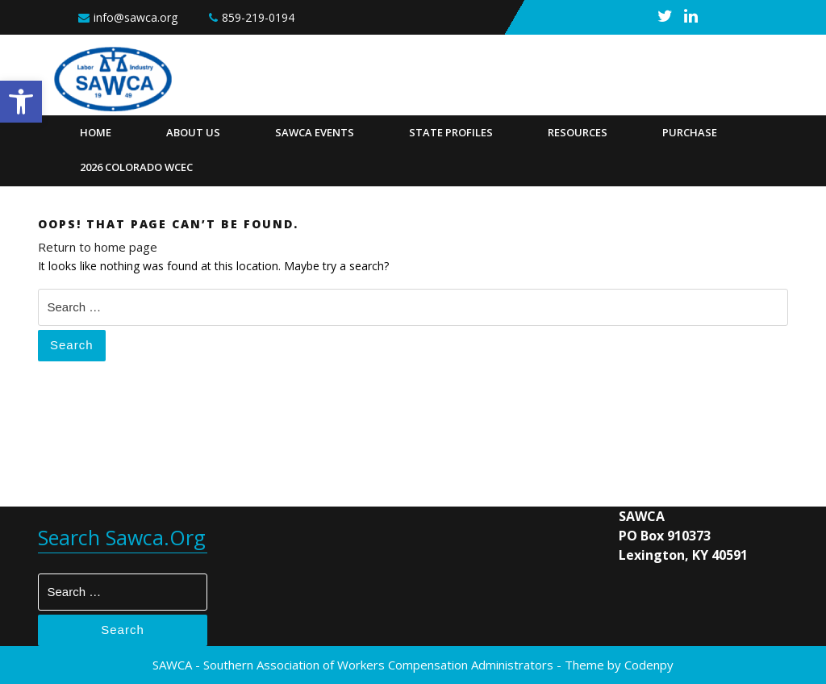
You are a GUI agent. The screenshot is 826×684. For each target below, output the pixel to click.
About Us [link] (193, 132)
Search (72, 345)
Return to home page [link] (97, 247)
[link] (21, 102)
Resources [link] (577, 132)
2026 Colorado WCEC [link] (136, 167)
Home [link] (95, 132)
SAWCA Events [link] (314, 132)
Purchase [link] (689, 132)
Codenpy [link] (649, 665)
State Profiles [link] (451, 132)
